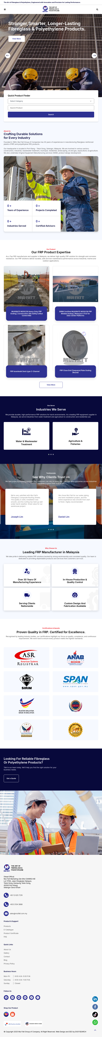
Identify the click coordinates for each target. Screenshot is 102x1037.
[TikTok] (31, 997)
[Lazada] (6, 1014)
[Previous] (7, 55)
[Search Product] (51, 107)
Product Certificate (11, 933)
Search (51, 114)
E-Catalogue (8, 930)
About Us (7, 949)
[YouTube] (18, 997)
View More (16, 39)
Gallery (6, 953)
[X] (37, 997)
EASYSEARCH (80, 1032)
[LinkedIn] (25, 997)
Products (7, 926)
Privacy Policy (9, 964)
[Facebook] (6, 997)
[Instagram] (12, 997)
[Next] (94, 55)
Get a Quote (11, 778)
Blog (5, 960)
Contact (7, 957)
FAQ (5, 937)
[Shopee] (12, 1014)
